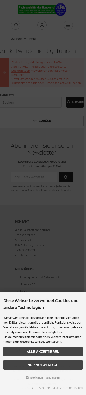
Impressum (75, 388)
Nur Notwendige (43, 365)
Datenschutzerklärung (46, 388)
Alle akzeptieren (43, 351)
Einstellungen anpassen (43, 377)
